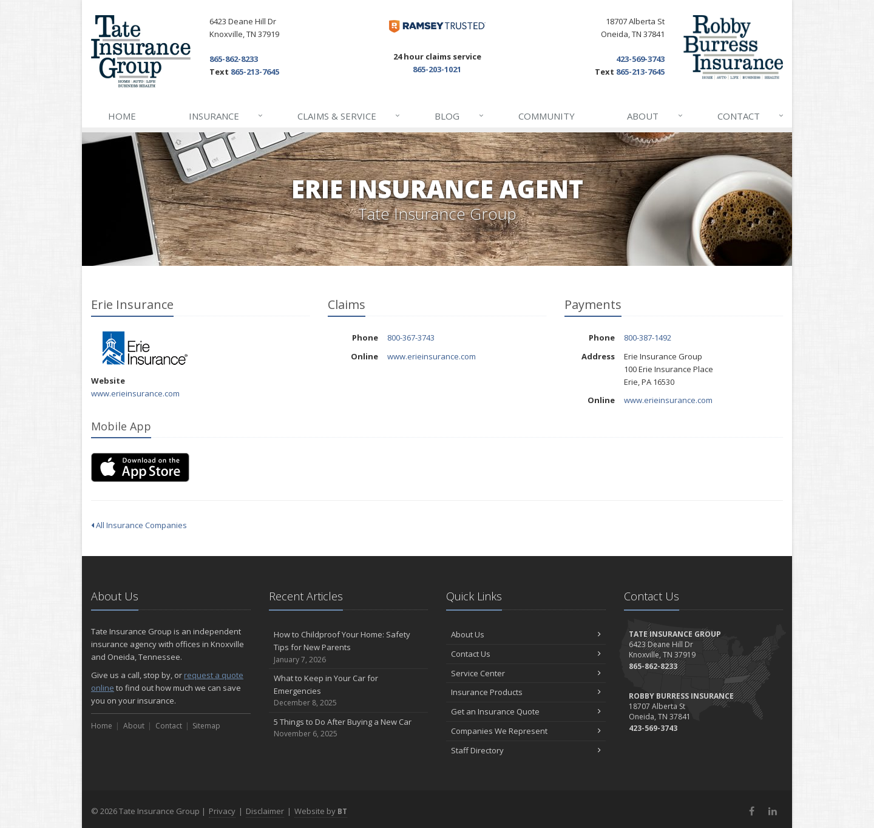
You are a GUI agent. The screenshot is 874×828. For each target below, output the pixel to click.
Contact (751, 116)
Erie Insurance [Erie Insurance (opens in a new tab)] (145, 348)
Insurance (226, 116)
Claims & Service (349, 116)
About (655, 116)
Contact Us (526, 653)
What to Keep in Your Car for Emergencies (349, 691)
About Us (526, 634)
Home (122, 116)
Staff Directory (526, 750)
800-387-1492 (647, 337)
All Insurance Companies (139, 525)
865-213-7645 (255, 71)
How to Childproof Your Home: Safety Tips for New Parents (349, 647)
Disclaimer (265, 811)
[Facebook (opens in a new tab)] (751, 811)
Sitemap (206, 726)
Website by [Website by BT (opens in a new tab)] (320, 811)
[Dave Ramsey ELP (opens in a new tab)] (437, 26)
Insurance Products (526, 692)
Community (546, 116)
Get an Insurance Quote (526, 711)
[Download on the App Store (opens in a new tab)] (140, 467)
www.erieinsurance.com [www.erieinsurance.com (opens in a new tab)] (135, 393)
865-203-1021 (437, 69)
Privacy (222, 811)
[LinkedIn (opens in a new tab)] (772, 811)
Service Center (526, 673)
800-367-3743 (411, 337)
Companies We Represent (526, 730)
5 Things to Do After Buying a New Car (349, 728)
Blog (459, 116)
